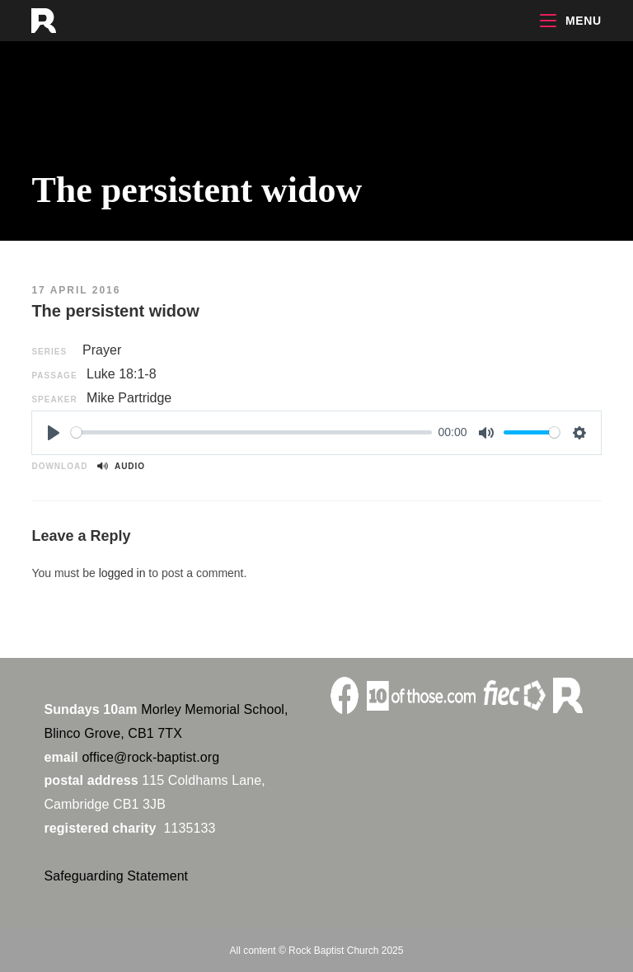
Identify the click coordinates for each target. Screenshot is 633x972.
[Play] (53, 433)
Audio (121, 466)
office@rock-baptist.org (150, 757)
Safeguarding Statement (116, 876)
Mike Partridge (129, 398)
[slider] (251, 432)
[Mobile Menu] (570, 20)
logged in (122, 573)
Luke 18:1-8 (122, 374)
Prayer (101, 350)
